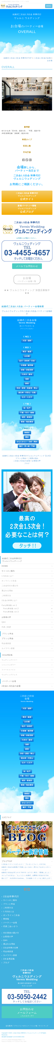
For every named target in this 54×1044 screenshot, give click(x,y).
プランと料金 (21, 458)
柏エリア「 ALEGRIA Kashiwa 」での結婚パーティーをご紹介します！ (27, 878)
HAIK (25, 1041)
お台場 (49, 60)
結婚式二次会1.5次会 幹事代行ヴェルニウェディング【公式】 (26, 456)
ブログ (27, 463)
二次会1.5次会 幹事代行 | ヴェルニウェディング (26, 1033)
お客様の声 (36, 461)
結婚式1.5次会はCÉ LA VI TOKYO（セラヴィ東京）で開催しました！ (26, 872)
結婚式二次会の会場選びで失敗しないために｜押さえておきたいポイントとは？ (26, 868)
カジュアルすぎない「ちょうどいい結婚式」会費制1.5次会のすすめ (25, 875)
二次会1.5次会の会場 (42, 58)
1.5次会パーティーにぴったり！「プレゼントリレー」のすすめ (24, 864)
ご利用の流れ (33, 458)
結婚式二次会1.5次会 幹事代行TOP (18, 58)
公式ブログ (7, 817)
